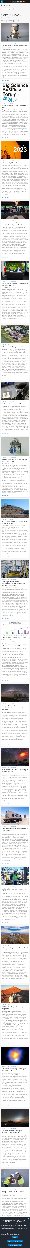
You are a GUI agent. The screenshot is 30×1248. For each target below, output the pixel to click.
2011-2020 (10, 20)
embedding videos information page (9, 306)
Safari (6, 355)
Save (5, 395)
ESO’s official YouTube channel (11, 297)
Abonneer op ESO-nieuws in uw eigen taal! (10, 17)
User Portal (19, 1)
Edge (6, 352)
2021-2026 (3, 20)
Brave (6, 349)
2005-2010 (16, 20)
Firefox (6, 353)
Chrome (6, 350)
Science (14, 1)
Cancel (12, 395)
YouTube (3, 296)
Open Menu (5, 5)
